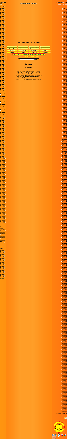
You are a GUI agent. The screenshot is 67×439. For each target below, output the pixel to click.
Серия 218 (64, 296)
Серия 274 (64, 371)
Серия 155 (64, 212)
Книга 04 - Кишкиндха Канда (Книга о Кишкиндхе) (29, 75)
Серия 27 (2, 41)
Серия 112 (2, 174)
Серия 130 (2, 198)
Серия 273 (64, 369)
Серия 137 (2, 208)
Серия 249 (64, 337)
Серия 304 (64, 411)
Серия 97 (2, 154)
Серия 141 (2, 213)
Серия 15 (2, 25)
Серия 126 (2, 193)
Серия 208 (64, 283)
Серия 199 (64, 271)
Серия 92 (2, 148)
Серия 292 (64, 395)
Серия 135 (2, 205)
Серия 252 (64, 341)
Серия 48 (2, 69)
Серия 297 (64, 401)
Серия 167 (64, 228)
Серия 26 (2, 40)
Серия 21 (2, 33)
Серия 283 (64, 383)
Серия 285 (64, 385)
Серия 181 (64, 247)
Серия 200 (64, 272)
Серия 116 (2, 180)
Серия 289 (64, 391)
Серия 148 (2, 222)
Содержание (28, 67)
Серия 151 (64, 207)
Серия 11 (2, 20)
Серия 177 (64, 241)
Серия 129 (2, 197)
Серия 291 (64, 393)
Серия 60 (2, 85)
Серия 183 (64, 249)
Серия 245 (64, 332)
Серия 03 (2, 9)
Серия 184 (64, 251)
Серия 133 (2, 202)
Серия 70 (2, 118)
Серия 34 (2, 50)
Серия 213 (64, 289)
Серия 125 (2, 192)
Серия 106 (2, 166)
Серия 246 (64, 333)
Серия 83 (2, 136)
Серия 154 (64, 211)
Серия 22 (2, 34)
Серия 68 (65, 96)
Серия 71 (2, 120)
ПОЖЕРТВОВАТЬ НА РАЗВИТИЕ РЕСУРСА (29, 58)
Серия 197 (64, 268)
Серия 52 (2, 74)
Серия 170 (64, 232)
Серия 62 (2, 88)
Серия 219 (64, 297)
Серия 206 (64, 280)
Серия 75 (2, 125)
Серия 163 (64, 223)
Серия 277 (64, 375)
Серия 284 (64, 384)
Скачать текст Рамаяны (61, 413)
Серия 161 (64, 220)
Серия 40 (2, 58)
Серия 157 (64, 215)
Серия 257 (64, 348)
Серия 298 (64, 403)
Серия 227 (64, 308)
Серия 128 (2, 196)
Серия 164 (64, 224)
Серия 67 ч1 (2, 106)
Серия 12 (2, 21)
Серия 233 (64, 316)
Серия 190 (64, 259)
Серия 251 (64, 340)
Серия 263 (64, 356)
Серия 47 (2, 68)
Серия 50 (2, 72)
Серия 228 (64, 309)
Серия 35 (2, 52)
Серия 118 (2, 182)
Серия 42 (2, 61)
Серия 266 (64, 360)
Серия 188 (64, 256)
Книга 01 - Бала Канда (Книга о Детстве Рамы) (29, 71)
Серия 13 (2, 22)
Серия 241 (64, 327)
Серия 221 (64, 300)
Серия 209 (64, 284)
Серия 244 (64, 331)
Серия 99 (2, 157)
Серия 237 (64, 321)
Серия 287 (64, 388)
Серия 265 (64, 359)
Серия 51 (2, 73)
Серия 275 (64, 372)
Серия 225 (64, 305)
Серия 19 (2, 30)
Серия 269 (64, 364)
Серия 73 (2, 122)
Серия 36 (2, 53)
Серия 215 (64, 292)
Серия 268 (64, 363)
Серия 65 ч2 (2, 98)
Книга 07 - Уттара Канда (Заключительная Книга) (28, 79)
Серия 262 (64, 355)
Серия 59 (2, 84)
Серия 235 (64, 319)
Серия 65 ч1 (2, 96)
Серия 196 (64, 267)
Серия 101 (2, 160)
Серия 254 (64, 344)
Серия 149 (64, 204)
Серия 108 (2, 169)
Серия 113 (2, 176)
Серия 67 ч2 (2, 109)
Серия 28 (2, 42)
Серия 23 (2, 36)
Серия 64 (65, 91)
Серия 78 (2, 129)
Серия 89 (2, 144)
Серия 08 (2, 16)
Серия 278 (64, 376)
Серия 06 (2, 13)
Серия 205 (64, 279)
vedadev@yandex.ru (62, 433)
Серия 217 (64, 295)
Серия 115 (2, 178)
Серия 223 (64, 303)
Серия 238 (64, 323)
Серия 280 (64, 379)
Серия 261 (64, 353)
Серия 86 (2, 140)
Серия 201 (64, 273)
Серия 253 (64, 343)
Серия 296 (64, 400)
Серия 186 (64, 253)
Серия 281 (64, 380)
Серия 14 (2, 24)
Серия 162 (64, 221)
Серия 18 (2, 29)
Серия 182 (64, 248)
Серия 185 (64, 252)
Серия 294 (64, 397)
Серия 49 (2, 70)
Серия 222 (64, 301)
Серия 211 (64, 287)
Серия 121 (2, 186)
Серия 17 (2, 28)
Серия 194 (64, 264)
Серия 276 (64, 373)
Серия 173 (64, 236)
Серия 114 (2, 177)
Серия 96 (2, 153)
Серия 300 (64, 405)
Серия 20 (2, 32)
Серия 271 (64, 367)
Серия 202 (64, 275)
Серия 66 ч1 (2, 101)
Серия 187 (64, 255)
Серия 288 (64, 389)
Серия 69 (2, 117)
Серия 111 (2, 173)
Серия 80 (2, 132)
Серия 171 (64, 233)
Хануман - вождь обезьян (2, 241)
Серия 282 (64, 381)
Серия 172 (64, 235)
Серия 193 (64, 263)
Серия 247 (64, 335)
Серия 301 (64, 407)
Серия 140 (2, 212)
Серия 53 (2, 76)
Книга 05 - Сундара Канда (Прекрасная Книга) (28, 76)
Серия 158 (64, 216)
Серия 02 (2, 8)
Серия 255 (64, 345)
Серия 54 (2, 77)
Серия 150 (64, 205)
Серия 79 (2, 130)
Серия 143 (2, 216)
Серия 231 (64, 313)
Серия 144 (2, 217)
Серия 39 (2, 57)
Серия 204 (64, 277)
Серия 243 (64, 329)
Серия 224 (64, 304)
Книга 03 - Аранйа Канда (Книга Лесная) (28, 73)
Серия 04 (2, 10)
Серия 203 (64, 276)
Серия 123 (2, 189)
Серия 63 (2, 89)
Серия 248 (64, 336)
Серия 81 (2, 133)
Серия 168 (64, 229)
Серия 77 (2, 128)
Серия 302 (64, 408)
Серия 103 (2, 162)
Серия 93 (2, 149)
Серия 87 (2, 141)
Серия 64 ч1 (2, 90)
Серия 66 (65, 93)
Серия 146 (2, 220)
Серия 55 (2, 78)
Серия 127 (2, 194)
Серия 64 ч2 (2, 93)
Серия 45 (2, 65)
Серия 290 (64, 392)
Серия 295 (64, 399)
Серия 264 (64, 357)
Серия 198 (64, 269)
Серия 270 (64, 365)
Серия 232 (64, 315)
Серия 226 (64, 307)
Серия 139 (2, 210)
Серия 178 (64, 243)
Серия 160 (64, 219)
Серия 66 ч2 (2, 104)
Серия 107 (2, 168)
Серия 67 (65, 95)
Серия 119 (2, 184)
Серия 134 (2, 204)
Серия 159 (64, 217)
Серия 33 (2, 49)
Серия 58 (2, 82)
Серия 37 (2, 54)
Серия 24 (2, 37)
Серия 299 (64, 404)
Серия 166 (64, 227)
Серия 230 (64, 312)
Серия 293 (64, 396)
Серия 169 (64, 231)
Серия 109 (2, 170)
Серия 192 (64, 261)
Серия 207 (64, 281)
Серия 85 (2, 138)
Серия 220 (64, 299)
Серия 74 (2, 124)
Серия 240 (64, 325)
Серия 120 (2, 185)
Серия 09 (2, 17)
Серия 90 (2, 145)
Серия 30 (2, 45)
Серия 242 (64, 328)
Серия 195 (64, 265)
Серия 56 (2, 80)
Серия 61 (2, 86)
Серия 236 (64, 320)
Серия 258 (64, 349)
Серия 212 (64, 288)
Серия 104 (2, 164)
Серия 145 (2, 218)
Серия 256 (64, 347)
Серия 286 (64, 387)
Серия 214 (64, 291)
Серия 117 (2, 181)
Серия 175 (64, 239)
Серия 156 (64, 213)
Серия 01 (2, 6)
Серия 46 (2, 66)
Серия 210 (64, 285)
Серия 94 (2, 150)
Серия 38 (2, 56)
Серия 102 (2, 161)
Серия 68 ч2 (2, 114)
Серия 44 (2, 64)
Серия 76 (2, 126)
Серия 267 (64, 361)
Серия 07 (2, 14)
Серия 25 (2, 38)
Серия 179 (64, 244)
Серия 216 (64, 293)
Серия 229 (64, 311)
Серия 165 (64, 225)
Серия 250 (64, 339)
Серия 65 (65, 92)
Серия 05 (2, 12)
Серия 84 (2, 137)
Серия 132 (2, 201)
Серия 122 (2, 188)
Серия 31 (2, 46)
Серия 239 (64, 324)
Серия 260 (64, 352)
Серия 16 (2, 26)
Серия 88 (2, 142)
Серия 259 (64, 351)
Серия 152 (64, 208)
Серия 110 (2, 172)
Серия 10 (2, 18)
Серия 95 (2, 152)
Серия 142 (2, 214)
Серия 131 (2, 200)
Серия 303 (64, 409)
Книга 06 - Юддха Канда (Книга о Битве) (28, 77)
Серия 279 (64, 377)
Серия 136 (2, 206)
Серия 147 (2, 221)
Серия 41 (2, 60)
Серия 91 (2, 146)
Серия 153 (64, 209)
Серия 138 (2, 209)
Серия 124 (2, 190)
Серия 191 (64, 260)
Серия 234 (64, 317)
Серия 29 (2, 44)
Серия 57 (2, 81)
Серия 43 (2, 62)
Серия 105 (2, 165)
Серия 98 (2, 156)
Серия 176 (64, 240)
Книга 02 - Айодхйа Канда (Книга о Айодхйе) (28, 72)
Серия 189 (64, 257)
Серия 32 (2, 48)
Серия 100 (2, 158)
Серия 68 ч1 (2, 112)
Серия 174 (64, 237)
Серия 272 (64, 368)
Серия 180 (64, 245)
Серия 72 (2, 121)
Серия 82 (2, 134)
